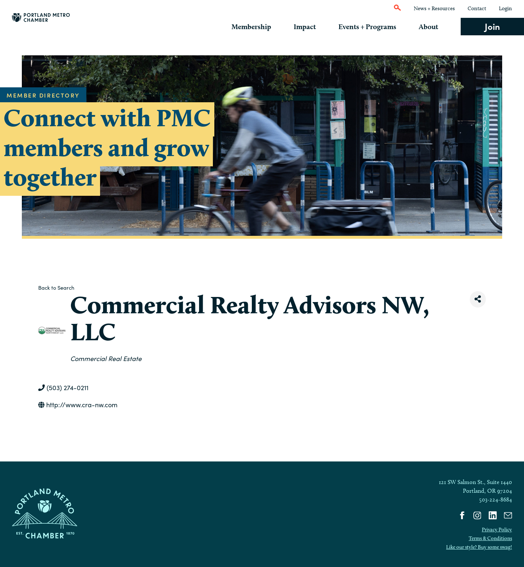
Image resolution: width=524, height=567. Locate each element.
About (431, 26)
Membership (262, 26)
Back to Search (56, 287)
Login (505, 8)
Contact (477, 8)
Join (492, 26)
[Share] (478, 299)
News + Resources (434, 8)
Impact (313, 26)
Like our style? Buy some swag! (479, 547)
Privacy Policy (497, 529)
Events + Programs (373, 26)
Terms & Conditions (490, 538)
